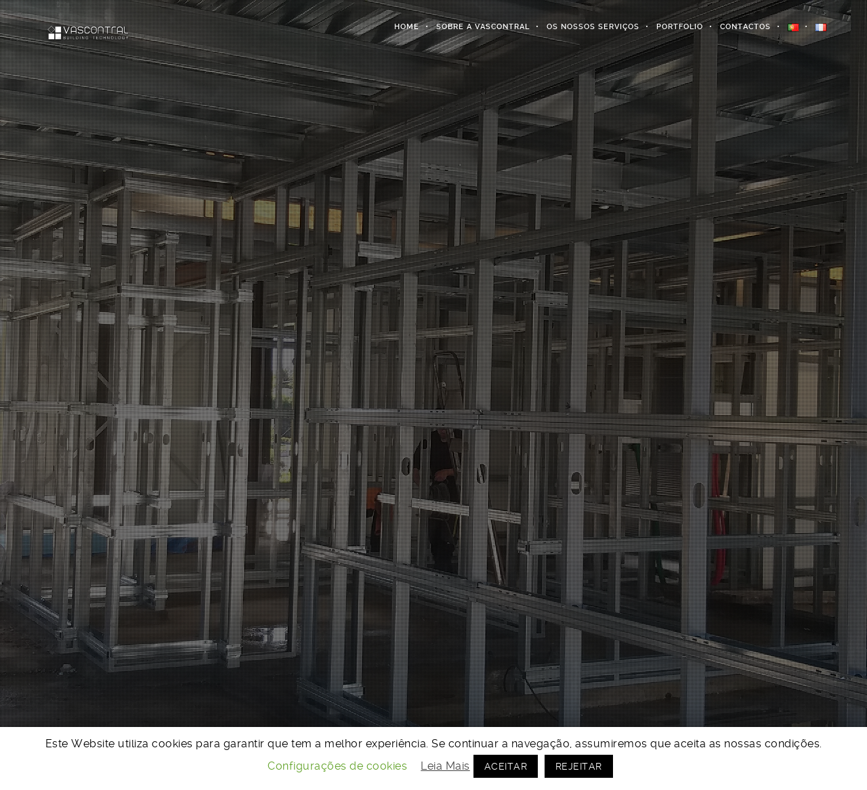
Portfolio (679, 26)
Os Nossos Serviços (593, 26)
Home (406, 26)
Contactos (745, 26)
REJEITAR (578, 766)
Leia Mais (445, 766)
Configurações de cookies (337, 766)
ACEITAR (506, 766)
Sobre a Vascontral (483, 26)
